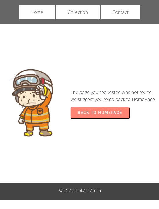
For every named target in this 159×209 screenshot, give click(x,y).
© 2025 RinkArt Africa (79, 190)
